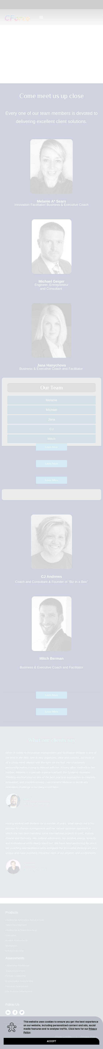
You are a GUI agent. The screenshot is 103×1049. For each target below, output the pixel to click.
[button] (51, 1041)
